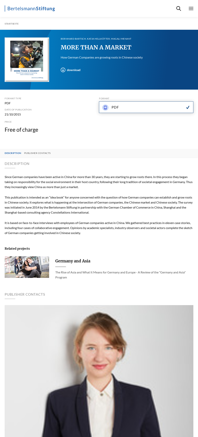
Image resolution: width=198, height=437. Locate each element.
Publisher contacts (37, 153)
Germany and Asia (72, 261)
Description (13, 153)
